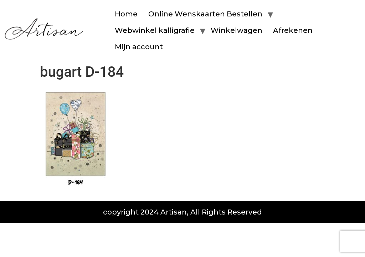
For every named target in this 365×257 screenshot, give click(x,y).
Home (126, 14)
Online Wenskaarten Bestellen (205, 14)
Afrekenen (293, 30)
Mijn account (139, 46)
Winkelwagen (236, 30)
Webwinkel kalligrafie (155, 30)
